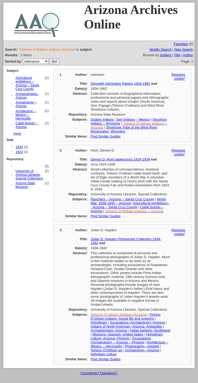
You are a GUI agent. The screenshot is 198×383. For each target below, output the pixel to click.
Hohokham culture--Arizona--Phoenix (127, 336)
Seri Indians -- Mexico (133, 119)
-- (134, 211)
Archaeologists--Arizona (109, 330)
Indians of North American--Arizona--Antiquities (126, 326)
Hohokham (99, 322)
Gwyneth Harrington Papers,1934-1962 (120, 84)
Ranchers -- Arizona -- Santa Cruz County (122, 199)
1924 (19, 152)
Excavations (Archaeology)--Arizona (137, 322)
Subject (165, 55)
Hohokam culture (103, 354)
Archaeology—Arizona (26, 104)
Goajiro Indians (102, 119)
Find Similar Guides (105, 136)
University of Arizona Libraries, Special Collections (29, 174)
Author (188, 55)
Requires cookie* (178, 77)
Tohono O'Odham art (106, 350)
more (17, 133)
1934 (19, 147)
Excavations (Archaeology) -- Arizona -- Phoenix (121, 340)
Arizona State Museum (25, 185)
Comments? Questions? (99, 373)
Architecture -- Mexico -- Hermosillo (26, 114)
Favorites (181, 44)
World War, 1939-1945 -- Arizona (128, 201)
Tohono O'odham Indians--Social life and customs (126, 316)
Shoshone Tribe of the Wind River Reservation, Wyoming (124, 129)
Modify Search (161, 49)
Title (177, 55)
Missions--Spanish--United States (117, 334)
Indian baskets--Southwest (150, 330)
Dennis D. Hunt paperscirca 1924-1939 (120, 159)
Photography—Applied (142, 346)
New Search (184, 49)
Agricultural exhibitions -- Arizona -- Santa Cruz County (27, 83)
